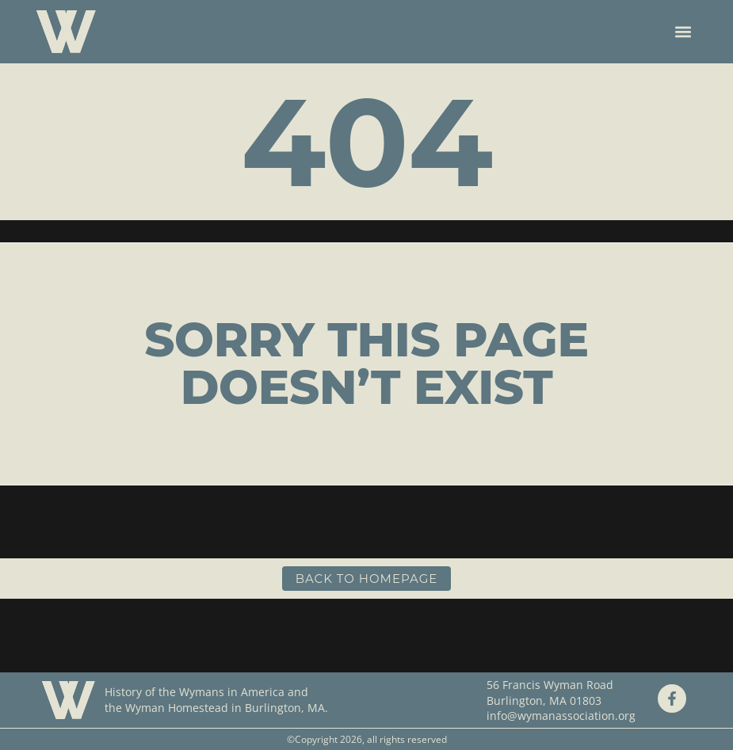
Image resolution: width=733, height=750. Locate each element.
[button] (683, 32)
